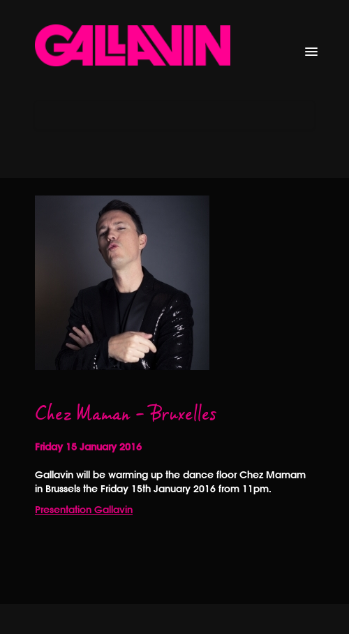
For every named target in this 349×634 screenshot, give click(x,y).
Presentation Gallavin (84, 509)
